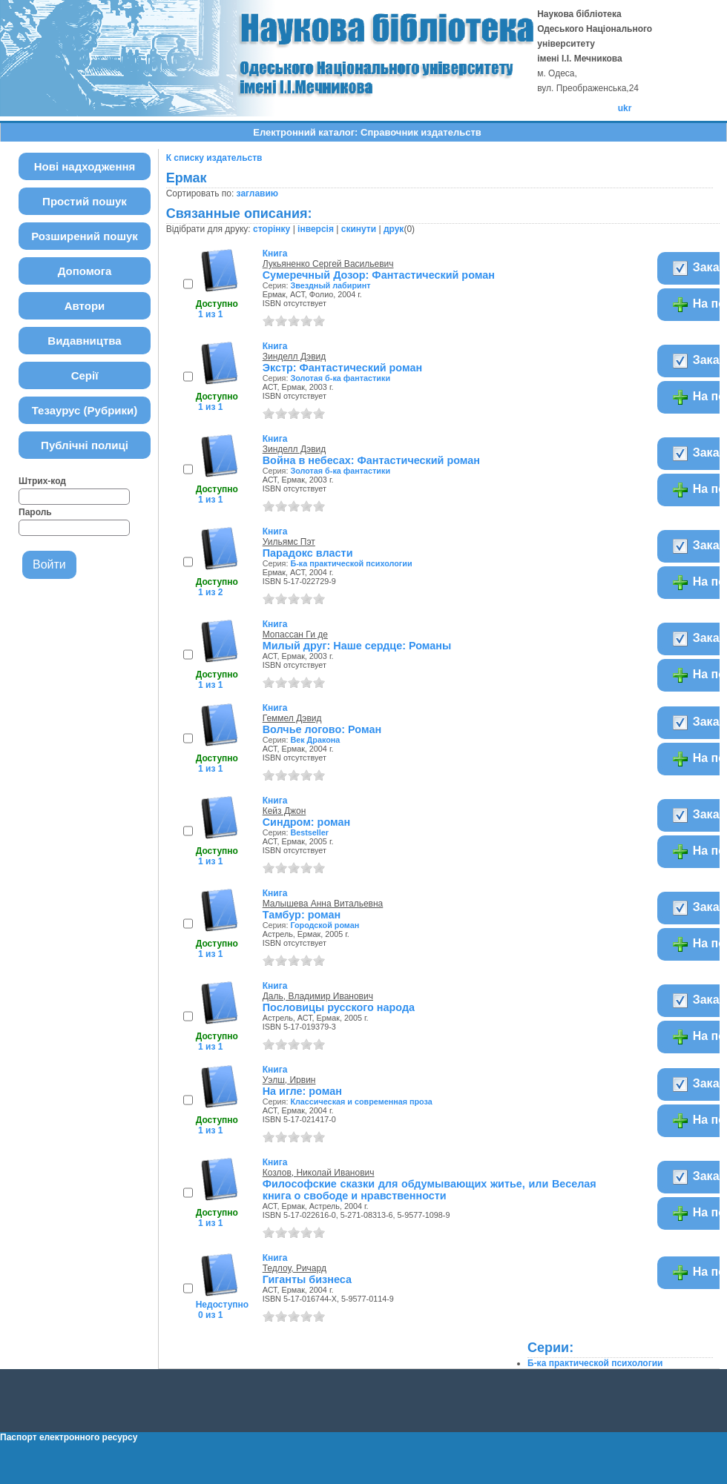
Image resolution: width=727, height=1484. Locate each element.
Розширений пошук (84, 236)
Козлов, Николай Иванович (319, 1172)
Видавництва (84, 340)
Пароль (35, 512)
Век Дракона (315, 739)
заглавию (257, 193)
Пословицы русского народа (339, 1007)
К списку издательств (214, 158)
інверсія (315, 229)
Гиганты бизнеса (307, 1279)
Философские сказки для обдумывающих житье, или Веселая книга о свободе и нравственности (429, 1190)
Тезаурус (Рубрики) (85, 410)
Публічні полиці (84, 445)
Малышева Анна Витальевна (323, 903)
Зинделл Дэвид (294, 356)
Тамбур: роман (302, 915)
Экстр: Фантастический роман (342, 368)
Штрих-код (42, 481)
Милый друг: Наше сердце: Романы (357, 646)
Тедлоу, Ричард (294, 1268)
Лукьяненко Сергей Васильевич (328, 264)
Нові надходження (85, 166)
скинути (358, 229)
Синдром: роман (306, 822)
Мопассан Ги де (295, 634)
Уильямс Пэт (289, 542)
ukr (625, 108)
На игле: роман (302, 1091)
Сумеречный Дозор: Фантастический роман (379, 275)
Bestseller (309, 832)
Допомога (85, 271)
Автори (85, 305)
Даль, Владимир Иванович (318, 996)
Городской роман (324, 925)
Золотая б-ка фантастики (340, 378)
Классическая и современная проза (361, 1101)
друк (394, 229)
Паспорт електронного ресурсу (68, 1437)
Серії (85, 375)
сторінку (271, 229)
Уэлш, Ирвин (289, 1080)
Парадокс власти (308, 553)
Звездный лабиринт (330, 285)
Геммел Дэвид (292, 718)
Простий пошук (84, 201)
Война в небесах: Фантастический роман (371, 460)
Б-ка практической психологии (351, 563)
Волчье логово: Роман (322, 729)
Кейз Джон (284, 811)
